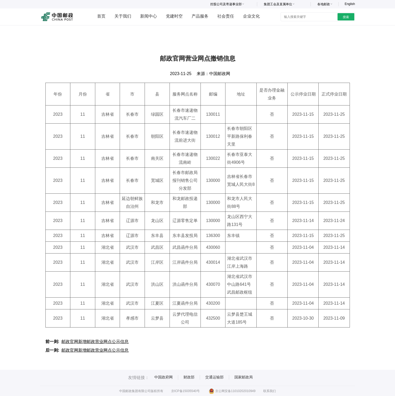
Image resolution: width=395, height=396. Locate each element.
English (350, 4)
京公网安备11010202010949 (232, 391)
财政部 (188, 377)
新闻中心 (148, 16)
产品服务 (200, 16)
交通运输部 (214, 377)
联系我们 (269, 391)
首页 (101, 16)
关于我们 (122, 16)
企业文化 (251, 16)
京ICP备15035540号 (185, 391)
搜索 (346, 17)
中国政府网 (163, 377)
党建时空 (174, 16)
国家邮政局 (243, 377)
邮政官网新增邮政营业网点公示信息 (95, 341)
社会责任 (225, 16)
